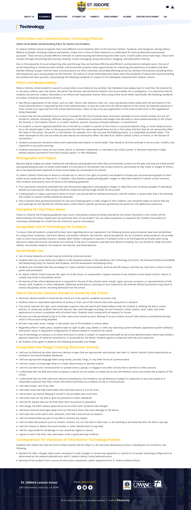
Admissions (61, 16)
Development (111, 16)
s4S (165, 16)
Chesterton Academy (147, 16)
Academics (44, 16)
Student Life (79, 16)
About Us (29, 16)
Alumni (127, 16)
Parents (94, 16)
